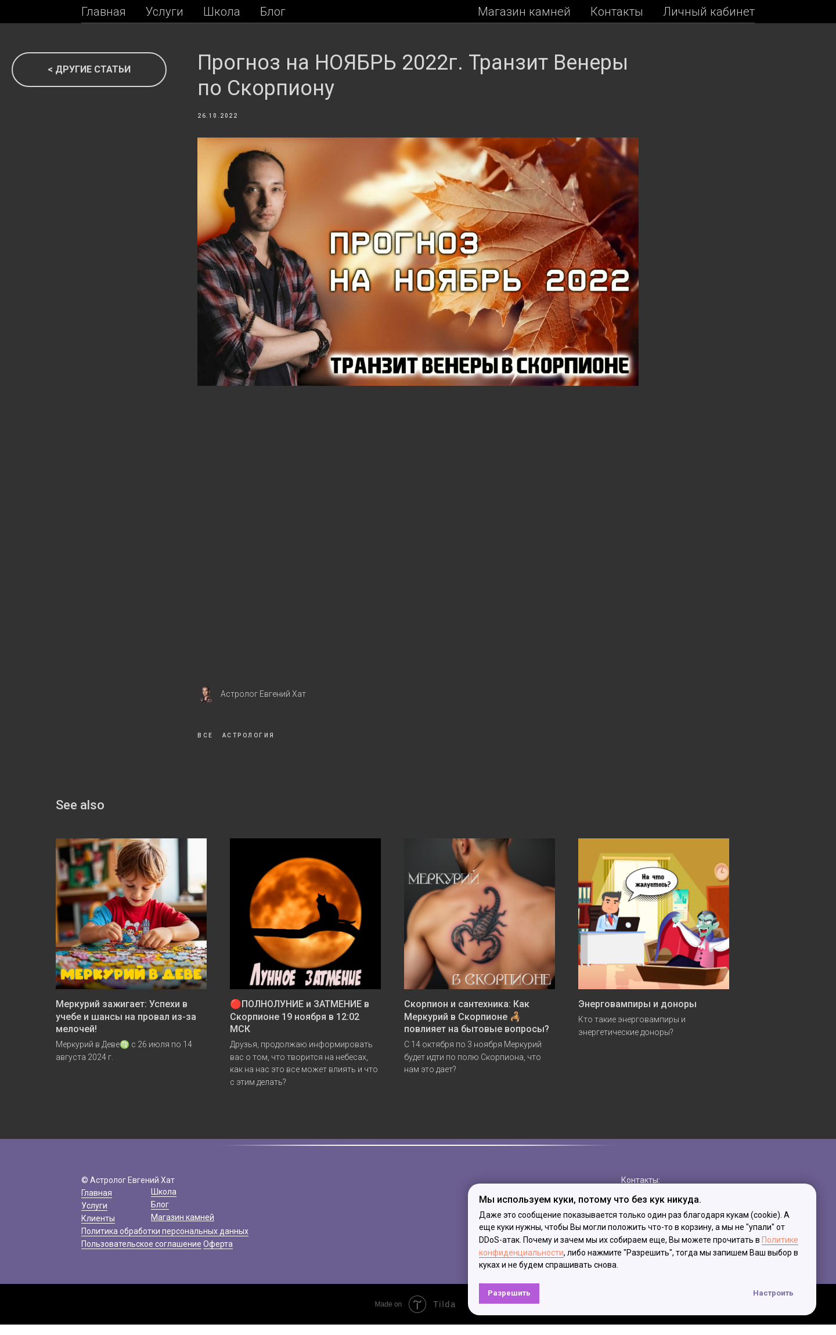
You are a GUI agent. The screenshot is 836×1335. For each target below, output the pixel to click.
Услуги (164, 12)
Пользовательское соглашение (141, 1254)
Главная (103, 12)
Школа (221, 12)
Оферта (218, 1254)
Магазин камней (524, 12)
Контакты (616, 12)
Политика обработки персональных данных (164, 1241)
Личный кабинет (709, 12)
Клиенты (98, 1228)
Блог (273, 12)
